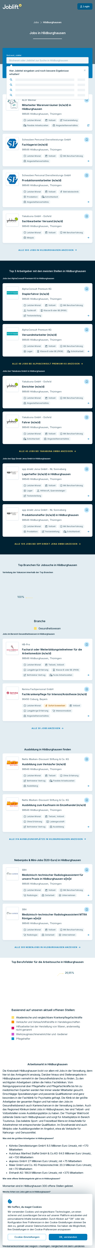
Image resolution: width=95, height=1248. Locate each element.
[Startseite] (12, 6)
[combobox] (47, 60)
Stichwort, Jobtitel (13, 55)
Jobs (36, 22)
